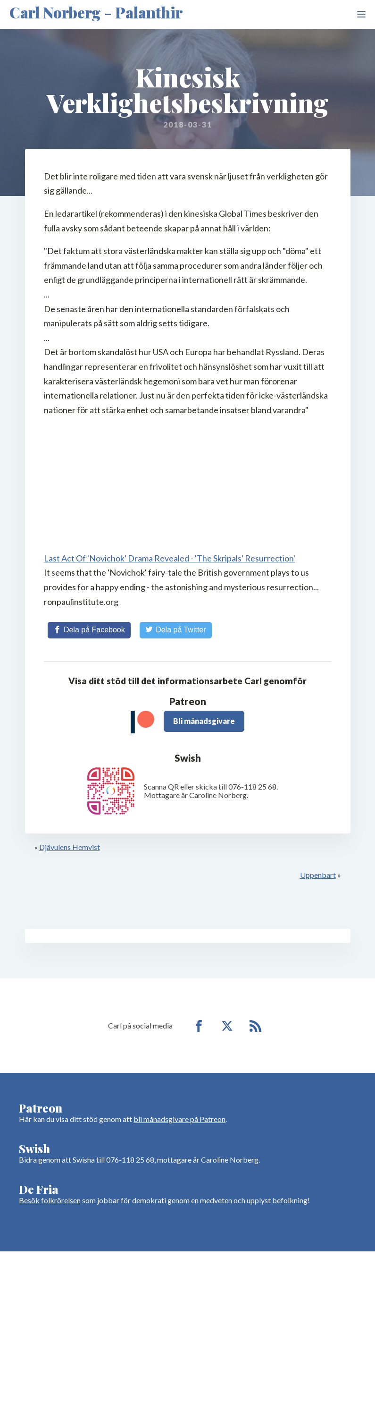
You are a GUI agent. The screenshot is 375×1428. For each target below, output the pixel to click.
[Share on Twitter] (176, 630)
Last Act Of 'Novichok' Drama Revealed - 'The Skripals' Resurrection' (169, 558)
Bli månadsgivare (204, 720)
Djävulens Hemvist (69, 846)
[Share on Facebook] (89, 630)
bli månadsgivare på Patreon (179, 1118)
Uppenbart (318, 874)
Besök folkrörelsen (50, 1200)
